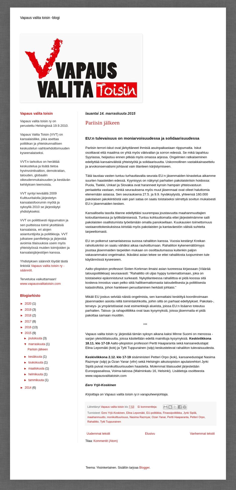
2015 (28, 333)
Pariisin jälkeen (102, 122)
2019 (28, 309)
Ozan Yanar (159, 417)
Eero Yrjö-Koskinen (113, 412)
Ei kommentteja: (148, 406)
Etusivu (150, 433)
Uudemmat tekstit (98, 433)
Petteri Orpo (197, 417)
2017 (28, 321)
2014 (28, 387)
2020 (28, 303)
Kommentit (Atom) (105, 441)
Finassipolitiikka (172, 412)
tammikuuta (36, 380)
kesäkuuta (35, 356)
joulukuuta (35, 338)
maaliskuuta (36, 368)
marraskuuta (37, 344)
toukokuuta (36, 362)
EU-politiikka (153, 412)
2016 (28, 327)
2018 (28, 315)
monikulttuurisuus (117, 417)
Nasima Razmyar (140, 417)
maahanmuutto (96, 417)
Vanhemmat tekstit (202, 433)
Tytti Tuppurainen (110, 421)
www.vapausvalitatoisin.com (40, 283)
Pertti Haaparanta (178, 417)
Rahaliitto (93, 421)
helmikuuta (36, 374)
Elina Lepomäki (135, 412)
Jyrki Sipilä (189, 412)
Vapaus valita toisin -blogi (40, 18)
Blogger (144, 467)
